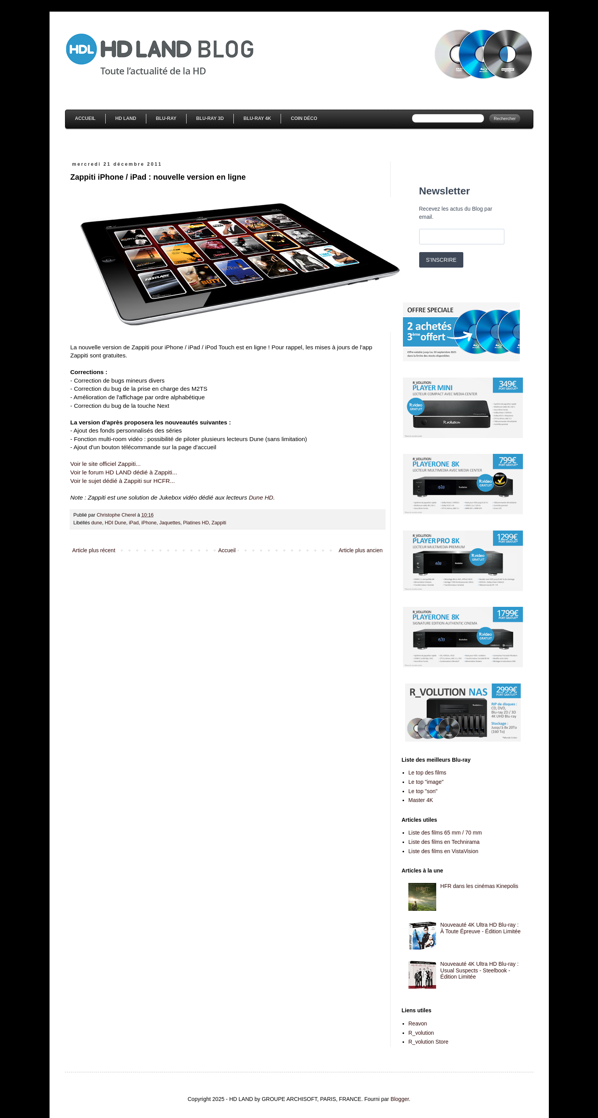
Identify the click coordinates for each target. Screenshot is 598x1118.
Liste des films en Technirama (444, 842)
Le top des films (427, 772)
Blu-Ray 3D (210, 118)
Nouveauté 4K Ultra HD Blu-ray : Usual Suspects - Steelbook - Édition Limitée (479, 970)
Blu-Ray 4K (257, 118)
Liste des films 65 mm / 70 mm (445, 832)
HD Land (125, 118)
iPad (134, 523)
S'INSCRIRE (441, 260)
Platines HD (196, 523)
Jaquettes (169, 523)
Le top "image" (426, 782)
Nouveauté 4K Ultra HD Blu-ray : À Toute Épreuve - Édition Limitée (480, 928)
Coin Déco (304, 118)
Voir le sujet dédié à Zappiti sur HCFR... (122, 480)
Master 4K (420, 800)
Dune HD (261, 497)
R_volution (421, 1033)
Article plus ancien (361, 550)
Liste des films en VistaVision (443, 851)
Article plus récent (93, 550)
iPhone (148, 523)
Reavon (417, 1023)
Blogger (400, 1099)
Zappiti (219, 523)
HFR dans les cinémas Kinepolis (479, 886)
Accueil (85, 118)
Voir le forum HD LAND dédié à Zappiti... (123, 472)
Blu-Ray (166, 118)
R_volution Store (428, 1042)
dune (96, 523)
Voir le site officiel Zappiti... (105, 463)
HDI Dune (115, 523)
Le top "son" (422, 791)
